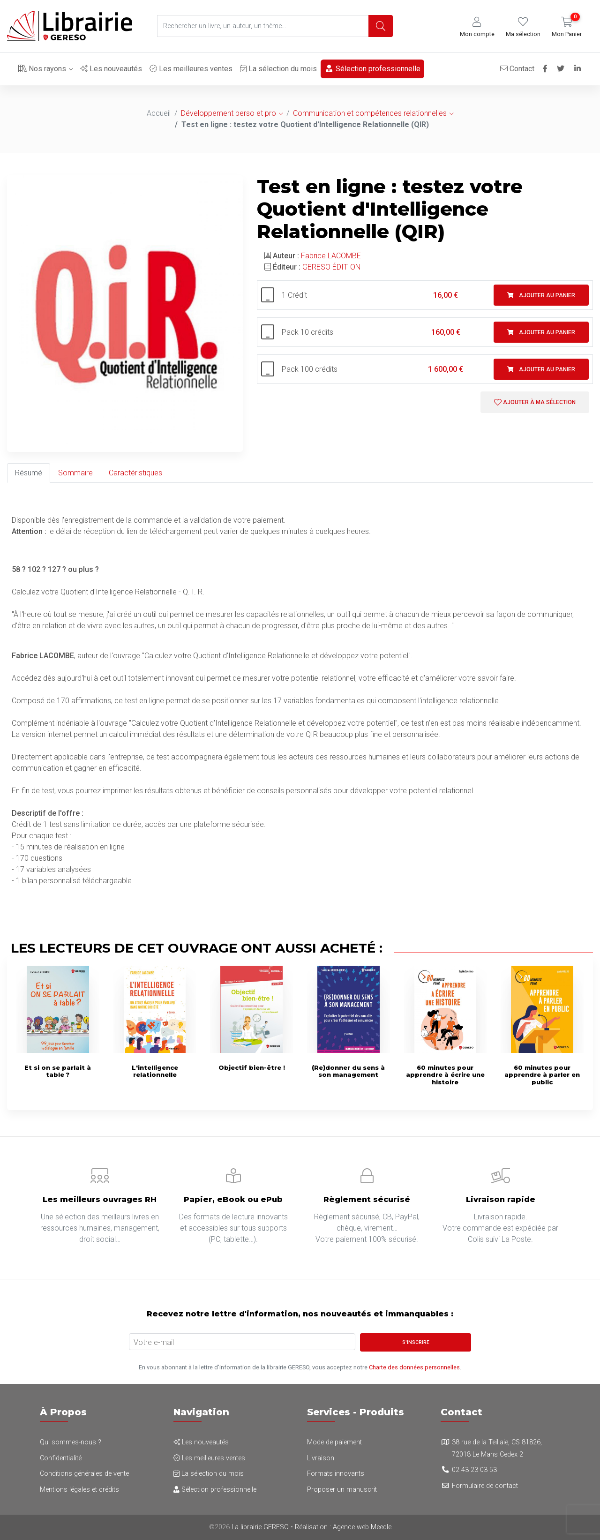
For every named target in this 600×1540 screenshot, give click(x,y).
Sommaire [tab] (75, 472)
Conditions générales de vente (84, 1474)
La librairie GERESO (260, 1527)
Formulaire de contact (485, 1486)
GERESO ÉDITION (331, 267)
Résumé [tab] (28, 472)
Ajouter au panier (541, 295)
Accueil (159, 113)
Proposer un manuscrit (342, 1490)
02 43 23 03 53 (474, 1470)
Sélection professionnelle (372, 68)
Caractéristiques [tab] (135, 472)
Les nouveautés (111, 68)
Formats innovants (335, 1474)
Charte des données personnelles (414, 1367)
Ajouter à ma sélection (535, 402)
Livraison (320, 1458)
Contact (515, 68)
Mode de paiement (334, 1442)
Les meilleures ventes (191, 68)
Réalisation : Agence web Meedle (343, 1527)
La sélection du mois (278, 68)
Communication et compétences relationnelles (370, 113)
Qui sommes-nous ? (70, 1442)
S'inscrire (415, 1342)
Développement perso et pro (228, 113)
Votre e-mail (154, 1342)
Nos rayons (42, 68)
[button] (477, 27)
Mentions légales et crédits (79, 1490)
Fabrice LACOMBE (331, 255)
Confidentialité (61, 1458)
